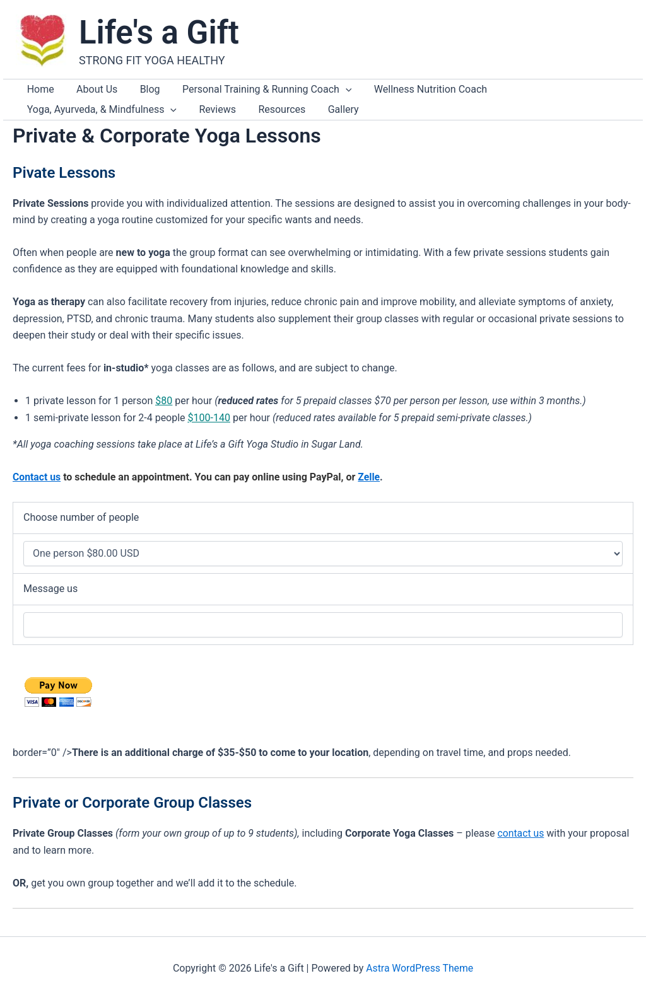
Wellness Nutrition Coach (364, 92)
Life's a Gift (159, 32)
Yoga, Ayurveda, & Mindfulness (503, 92)
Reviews (38, 119)
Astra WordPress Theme (419, 968)
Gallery (134, 119)
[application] (294, 92)
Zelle (370, 490)
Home (33, 92)
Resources (88, 119)
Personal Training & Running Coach (215, 92)
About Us (74, 92)
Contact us (37, 490)
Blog (113, 92)
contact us (521, 846)
